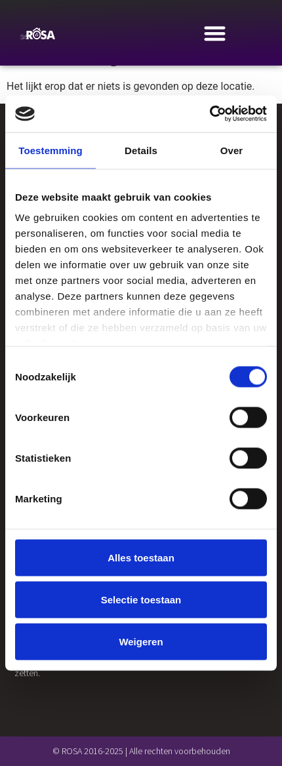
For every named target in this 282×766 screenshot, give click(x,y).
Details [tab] (141, 149)
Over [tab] (231, 149)
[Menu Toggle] (214, 33)
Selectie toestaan (141, 599)
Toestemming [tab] (50, 149)
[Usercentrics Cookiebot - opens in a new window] (209, 114)
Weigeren (141, 641)
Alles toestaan (141, 557)
